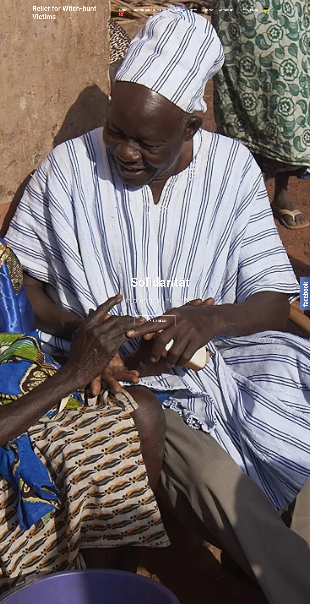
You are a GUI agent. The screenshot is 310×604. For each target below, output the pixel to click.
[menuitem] (266, 10)
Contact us (226, 10)
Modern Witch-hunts (147, 10)
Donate (208, 10)
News (193, 10)
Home (123, 10)
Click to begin (154, 321)
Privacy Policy (248, 10)
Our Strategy (175, 10)
